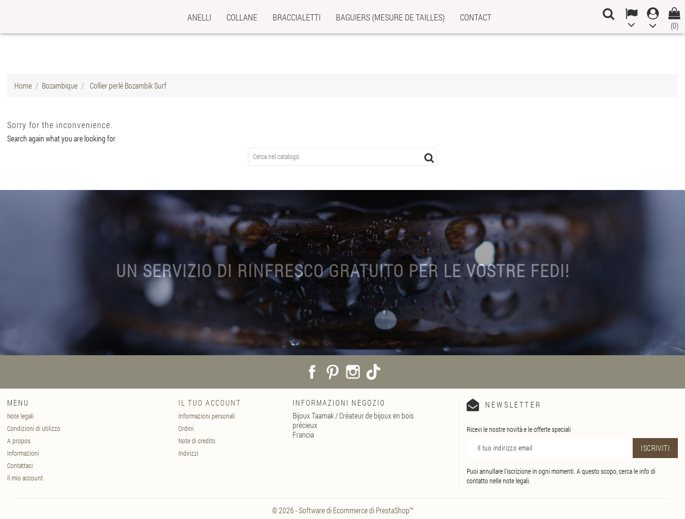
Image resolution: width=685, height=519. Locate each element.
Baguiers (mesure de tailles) (390, 17)
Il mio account (25, 477)
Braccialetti (297, 17)
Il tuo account (209, 403)
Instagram (352, 371)
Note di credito (196, 440)
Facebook (312, 371)
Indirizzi (188, 453)
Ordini (186, 428)
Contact (475, 17)
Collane (241, 17)
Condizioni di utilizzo (33, 428)
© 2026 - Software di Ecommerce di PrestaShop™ (342, 510)
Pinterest (332, 371)
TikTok (373, 371)
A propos (18, 440)
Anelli (199, 17)
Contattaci (20, 465)
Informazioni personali (206, 415)
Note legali (20, 415)
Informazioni (23, 453)
